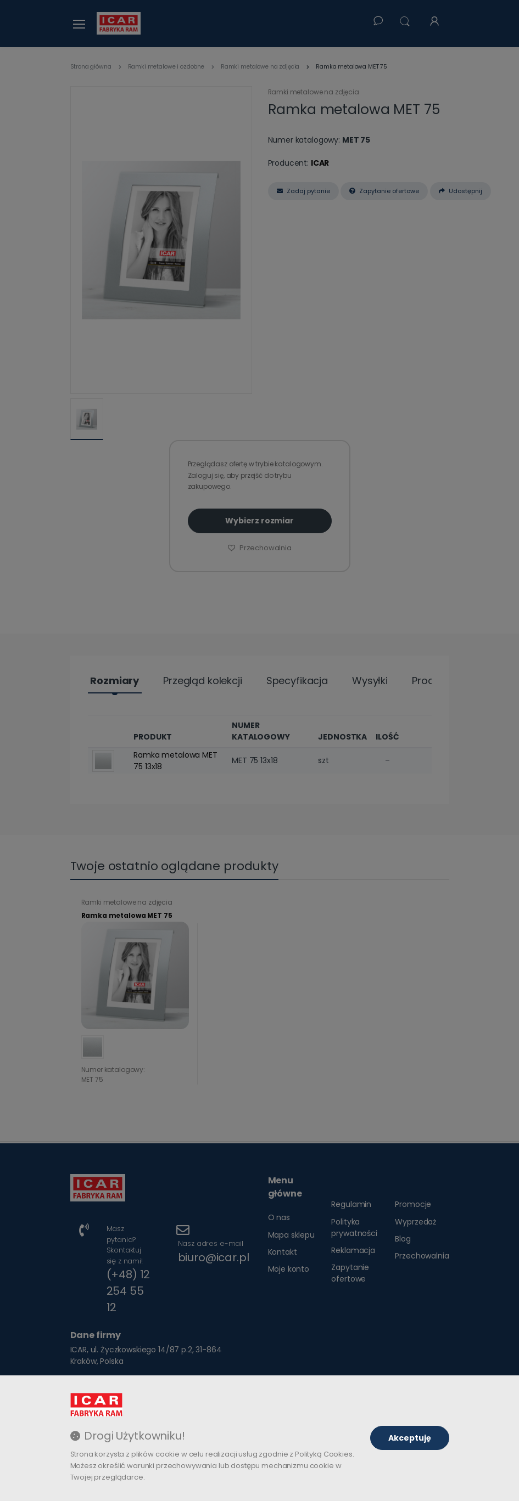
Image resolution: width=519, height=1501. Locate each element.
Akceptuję (409, 1437)
